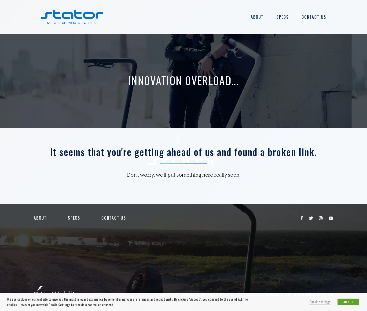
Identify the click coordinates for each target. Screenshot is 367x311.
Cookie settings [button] (319, 301)
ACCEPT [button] (348, 302)
